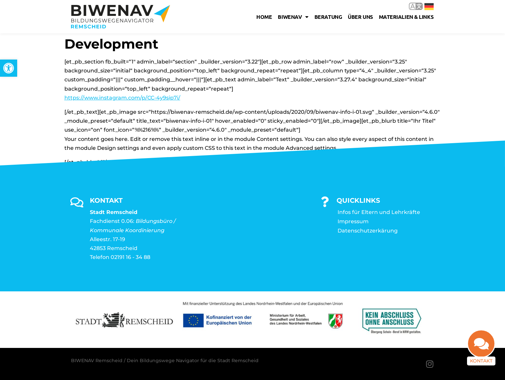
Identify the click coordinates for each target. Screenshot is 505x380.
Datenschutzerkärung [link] (368, 231)
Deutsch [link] (429, 7)
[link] (8, 68)
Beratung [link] (328, 16)
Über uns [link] (360, 16)
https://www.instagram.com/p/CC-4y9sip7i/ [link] (122, 98)
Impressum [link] (353, 221)
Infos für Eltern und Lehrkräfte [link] (379, 212)
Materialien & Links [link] (406, 16)
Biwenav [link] (293, 17)
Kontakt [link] (481, 361)
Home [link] (264, 16)
